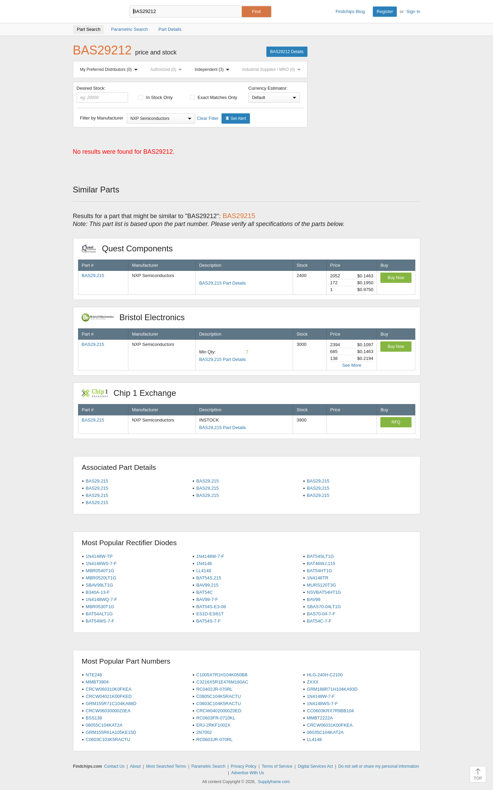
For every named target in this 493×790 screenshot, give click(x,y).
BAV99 (313, 599)
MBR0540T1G (100, 570)
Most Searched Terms (166, 766)
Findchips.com (95, 11)
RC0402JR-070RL (214, 689)
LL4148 (203, 570)
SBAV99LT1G (99, 585)
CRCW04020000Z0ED (218, 710)
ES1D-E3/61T (210, 613)
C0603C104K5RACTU (218, 703)
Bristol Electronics (136, 317)
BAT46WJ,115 (321, 563)
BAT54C (204, 592)
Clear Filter (208, 118)
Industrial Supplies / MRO (272, 69)
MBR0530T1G (100, 606)
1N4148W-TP (99, 556)
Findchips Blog (350, 11)
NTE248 (94, 674)
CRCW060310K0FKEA (108, 689)
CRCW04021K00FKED (108, 696)
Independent (213, 69)
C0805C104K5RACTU (218, 696)
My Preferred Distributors (110, 69)
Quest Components (130, 248)
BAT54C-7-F (319, 621)
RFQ (396, 422)
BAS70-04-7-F (321, 613)
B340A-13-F (98, 592)
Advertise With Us (247, 772)
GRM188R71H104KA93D (332, 689)
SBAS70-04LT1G (324, 606)
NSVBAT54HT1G (324, 592)
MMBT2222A (320, 717)
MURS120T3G (321, 585)
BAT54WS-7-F (100, 621)
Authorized (167, 69)
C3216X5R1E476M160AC (222, 682)
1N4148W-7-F (210, 556)
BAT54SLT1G (320, 556)
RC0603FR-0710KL (215, 717)
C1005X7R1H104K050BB (222, 674)
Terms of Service (277, 766)
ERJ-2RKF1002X (213, 725)
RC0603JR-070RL (214, 739)
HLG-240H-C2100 (325, 674)
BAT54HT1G (319, 570)
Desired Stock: (102, 94)
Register (385, 11)
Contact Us (114, 766)
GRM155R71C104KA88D (111, 703)
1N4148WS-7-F (101, 563)
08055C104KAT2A (104, 725)
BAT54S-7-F (208, 621)
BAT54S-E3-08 (211, 606)
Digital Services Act (315, 766)
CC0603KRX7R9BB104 (330, 710)
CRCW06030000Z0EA (108, 710)
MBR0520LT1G (101, 577)
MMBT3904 (97, 682)
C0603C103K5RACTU (108, 739)
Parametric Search (208, 766)
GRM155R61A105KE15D (111, 732)
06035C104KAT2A (325, 732)
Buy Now (396, 277)
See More (351, 365)
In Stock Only (155, 97)
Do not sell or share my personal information (378, 766)
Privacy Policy (243, 766)
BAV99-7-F (207, 599)
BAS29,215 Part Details (222, 283)
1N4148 (204, 563)
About (135, 766)
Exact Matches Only (213, 97)
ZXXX (312, 682)
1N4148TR (317, 577)
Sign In (413, 11)
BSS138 (94, 717)
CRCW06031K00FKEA (330, 725)
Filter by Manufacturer (101, 118)
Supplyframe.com (274, 781)
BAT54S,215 (208, 577)
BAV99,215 (207, 585)
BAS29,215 (93, 275)
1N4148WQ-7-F (101, 599)
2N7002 (204, 732)
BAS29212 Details (286, 51)
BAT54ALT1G (99, 613)
